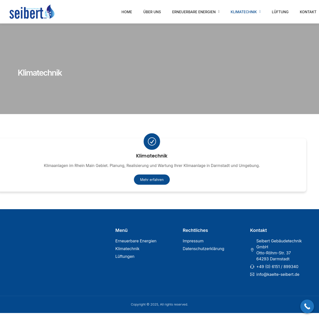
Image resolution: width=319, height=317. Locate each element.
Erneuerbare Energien (196, 11)
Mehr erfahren (126, 183)
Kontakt (308, 12)
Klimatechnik (246, 11)
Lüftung (280, 12)
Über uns (152, 12)
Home (127, 12)
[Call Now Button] (307, 306)
